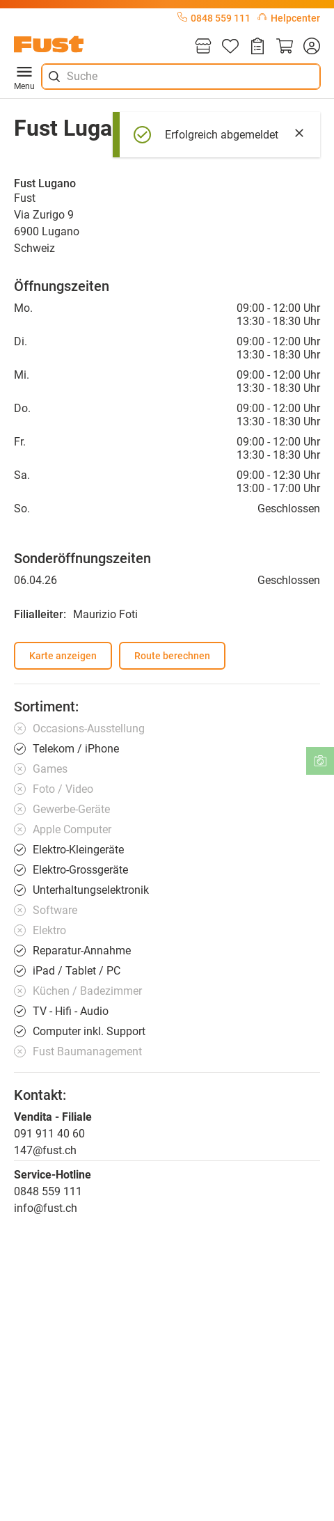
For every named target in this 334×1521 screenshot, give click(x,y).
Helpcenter (288, 18)
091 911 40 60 (49, 1133)
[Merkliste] (230, 47)
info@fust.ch (45, 1208)
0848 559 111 (213, 18)
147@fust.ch (45, 1150)
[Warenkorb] (284, 47)
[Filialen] (203, 47)
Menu (24, 76)
